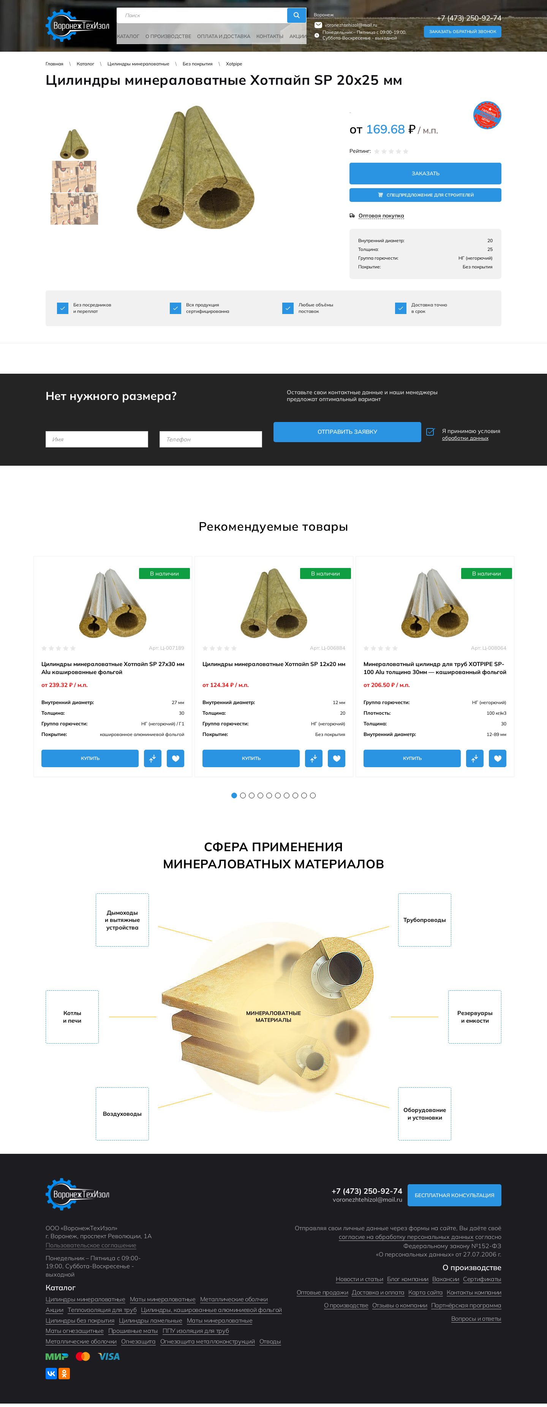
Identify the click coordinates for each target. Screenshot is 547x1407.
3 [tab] (252, 799)
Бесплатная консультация (449, 1198)
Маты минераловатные (163, 1302)
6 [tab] (278, 799)
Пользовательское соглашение (91, 1248)
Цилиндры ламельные (150, 1324)
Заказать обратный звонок (462, 29)
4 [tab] (260, 799)
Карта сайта (425, 1295)
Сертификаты (482, 1282)
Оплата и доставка (221, 33)
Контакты (265, 33)
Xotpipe (234, 64)
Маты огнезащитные (75, 1334)
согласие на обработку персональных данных (406, 1240)
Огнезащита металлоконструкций (207, 1344)
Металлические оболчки (234, 1302)
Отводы (270, 1344)
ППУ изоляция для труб (196, 1334)
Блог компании (407, 1282)
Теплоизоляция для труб (102, 1313)
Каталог (131, 33)
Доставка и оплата (378, 1295)
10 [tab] (313, 799)
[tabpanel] (112, 662)
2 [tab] (243, 799)
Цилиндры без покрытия (80, 1324)
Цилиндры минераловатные (138, 64)
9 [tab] (304, 799)
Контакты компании (474, 1295)
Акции (292, 33)
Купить (90, 754)
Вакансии (445, 1282)
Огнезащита (138, 1344)
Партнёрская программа (466, 1308)
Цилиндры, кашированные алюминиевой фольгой (211, 1313)
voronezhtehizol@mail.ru (348, 23)
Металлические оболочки (81, 1344)
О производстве (169, 33)
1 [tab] (234, 799)
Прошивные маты (133, 1334)
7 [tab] (286, 799)
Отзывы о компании (399, 1308)
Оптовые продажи (322, 1295)
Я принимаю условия (450, 433)
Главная (54, 64)
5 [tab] (269, 799)
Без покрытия (198, 64)
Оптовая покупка (381, 216)
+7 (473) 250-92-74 (469, 16)
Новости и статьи (359, 1282)
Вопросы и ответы (476, 1322)
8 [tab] (295, 799)
